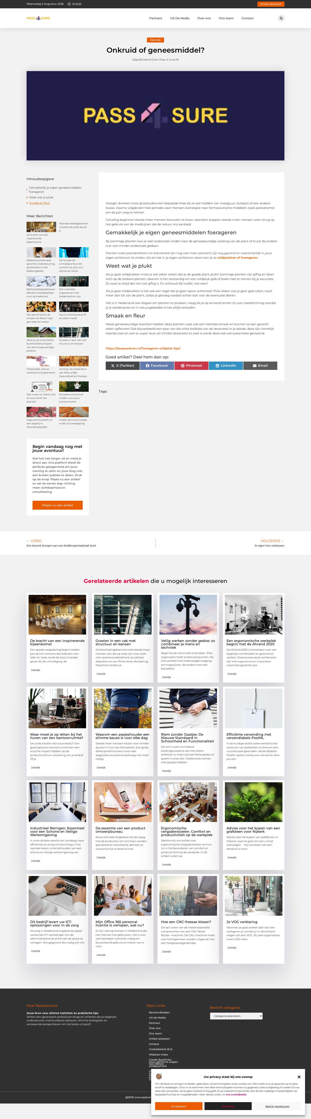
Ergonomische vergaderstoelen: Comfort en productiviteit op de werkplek (186, 831)
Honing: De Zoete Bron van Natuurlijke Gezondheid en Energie (73, 373)
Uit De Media (179, 18)
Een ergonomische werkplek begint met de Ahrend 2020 (251, 642)
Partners (155, 18)
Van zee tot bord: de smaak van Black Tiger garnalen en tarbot (40, 318)
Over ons (204, 18)
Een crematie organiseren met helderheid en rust (70, 293)
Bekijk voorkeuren (277, 1106)
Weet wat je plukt (41, 197)
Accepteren (178, 1106)
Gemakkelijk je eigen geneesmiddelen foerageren (55, 190)
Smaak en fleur (39, 203)
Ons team (226, 18)
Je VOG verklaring (242, 922)
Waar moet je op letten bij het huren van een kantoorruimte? (56, 736)
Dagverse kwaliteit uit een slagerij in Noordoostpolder (39, 423)
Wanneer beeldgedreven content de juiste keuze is (73, 227)
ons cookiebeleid (236, 1094)
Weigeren (228, 1106)
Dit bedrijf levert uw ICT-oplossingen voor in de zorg (54, 923)
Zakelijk (155, 40)
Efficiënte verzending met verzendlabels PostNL (249, 736)
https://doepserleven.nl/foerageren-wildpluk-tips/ (143, 348)
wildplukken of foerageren (237, 257)
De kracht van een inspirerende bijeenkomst (37, 238)
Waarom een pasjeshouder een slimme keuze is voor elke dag (123, 736)
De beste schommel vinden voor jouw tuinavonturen (71, 398)
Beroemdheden (159, 1012)
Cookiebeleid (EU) (160, 1049)
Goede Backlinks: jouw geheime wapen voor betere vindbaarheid (163, 1063)
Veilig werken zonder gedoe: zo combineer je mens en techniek (188, 644)
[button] (299, 1077)
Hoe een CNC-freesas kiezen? (186, 922)
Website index (158, 1054)
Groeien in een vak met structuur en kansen (116, 642)
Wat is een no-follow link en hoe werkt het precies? (41, 398)
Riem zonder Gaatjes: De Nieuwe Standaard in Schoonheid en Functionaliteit (187, 737)
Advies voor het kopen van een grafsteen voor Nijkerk (253, 829)
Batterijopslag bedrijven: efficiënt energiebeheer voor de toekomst (41, 293)
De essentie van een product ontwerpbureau (120, 829)
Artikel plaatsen (159, 1038)
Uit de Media (157, 1017)
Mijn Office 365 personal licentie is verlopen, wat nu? (120, 923)
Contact (248, 18)
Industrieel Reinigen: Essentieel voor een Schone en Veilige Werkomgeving (57, 831)
